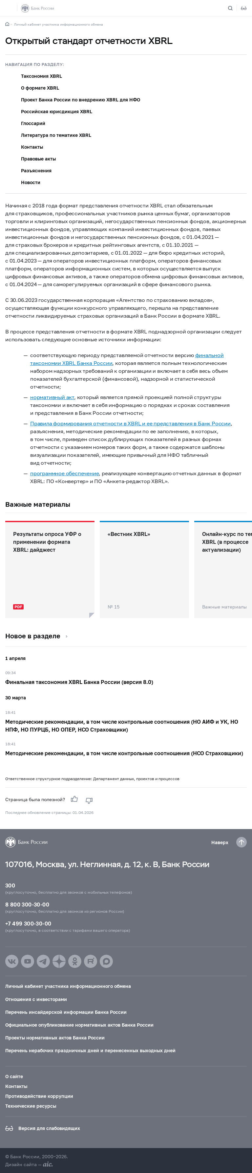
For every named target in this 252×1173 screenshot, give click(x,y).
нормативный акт (52, 397)
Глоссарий (33, 123)
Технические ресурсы (30, 1106)
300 (10, 885)
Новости (30, 182)
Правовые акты (38, 158)
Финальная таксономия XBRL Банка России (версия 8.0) (79, 682)
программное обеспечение (64, 473)
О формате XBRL (40, 88)
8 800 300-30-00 (27, 904)
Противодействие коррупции (39, 1096)
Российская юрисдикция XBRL (56, 111)
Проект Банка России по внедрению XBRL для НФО (80, 99)
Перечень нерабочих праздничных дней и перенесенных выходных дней (90, 1050)
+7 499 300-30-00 (28, 923)
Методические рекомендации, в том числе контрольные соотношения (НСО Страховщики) (124, 753)
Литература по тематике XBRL (56, 135)
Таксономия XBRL (41, 76)
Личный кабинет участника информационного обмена (58, 24)
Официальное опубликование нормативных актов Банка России (79, 1025)
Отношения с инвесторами (36, 999)
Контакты (32, 147)
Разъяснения (36, 170)
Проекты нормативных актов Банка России (55, 1037)
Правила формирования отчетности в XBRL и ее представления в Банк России (130, 423)
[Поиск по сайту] (234, 8)
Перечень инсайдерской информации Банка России (66, 1012)
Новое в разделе (32, 636)
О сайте (14, 1076)
